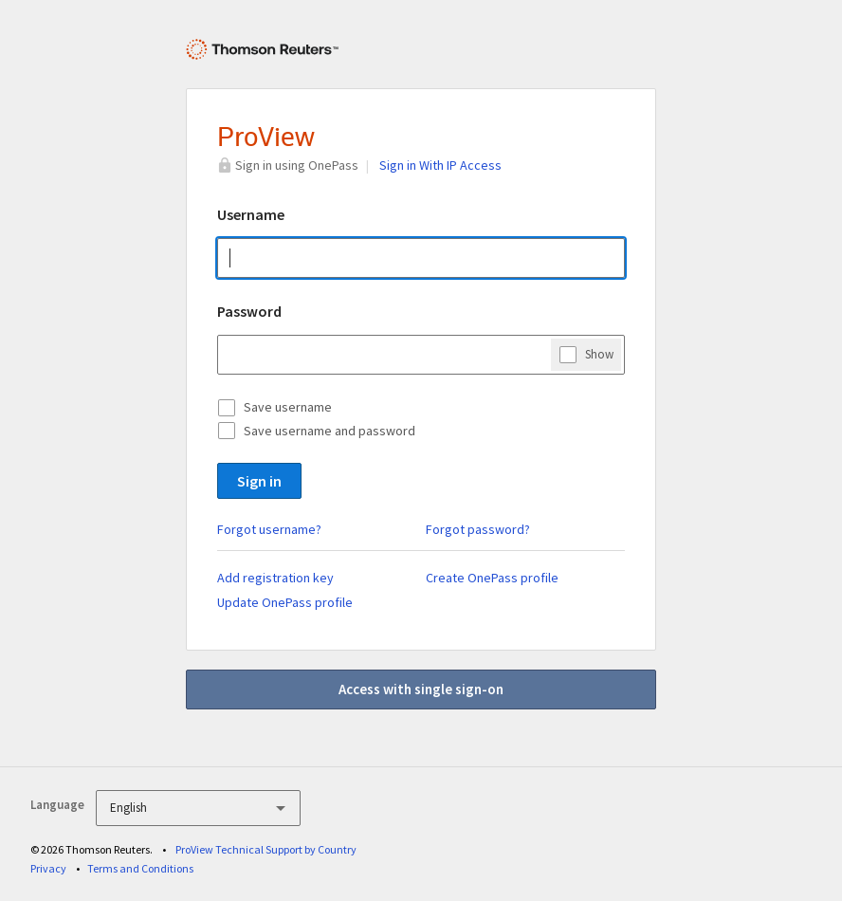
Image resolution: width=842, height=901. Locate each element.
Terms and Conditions (140, 868)
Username (250, 214)
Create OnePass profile (492, 577)
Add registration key (275, 577)
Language (57, 805)
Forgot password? (478, 529)
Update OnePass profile (285, 602)
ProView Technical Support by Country (266, 849)
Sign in (259, 480)
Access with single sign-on (421, 689)
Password (249, 311)
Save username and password (329, 430)
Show (599, 353)
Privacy (48, 868)
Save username (288, 406)
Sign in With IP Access (440, 165)
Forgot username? (269, 529)
